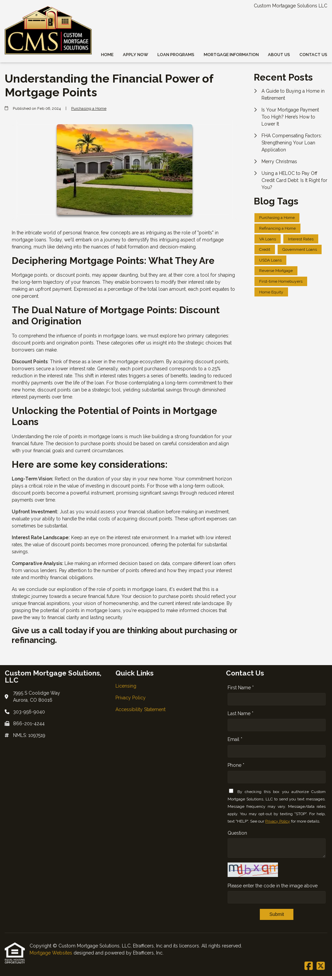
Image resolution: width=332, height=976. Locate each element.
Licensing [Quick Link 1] (125, 686)
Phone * (236, 765)
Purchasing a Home (88, 108)
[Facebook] (308, 966)
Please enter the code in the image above (273, 885)
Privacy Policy (277, 821)
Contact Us (313, 54)
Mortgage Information (231, 54)
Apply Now (135, 54)
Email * (235, 739)
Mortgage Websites (52, 953)
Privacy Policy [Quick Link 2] (130, 697)
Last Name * (240, 713)
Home (107, 54)
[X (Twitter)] (321, 966)
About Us (279, 54)
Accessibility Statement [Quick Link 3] (140, 709)
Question (237, 833)
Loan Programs (175, 54)
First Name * (241, 687)
